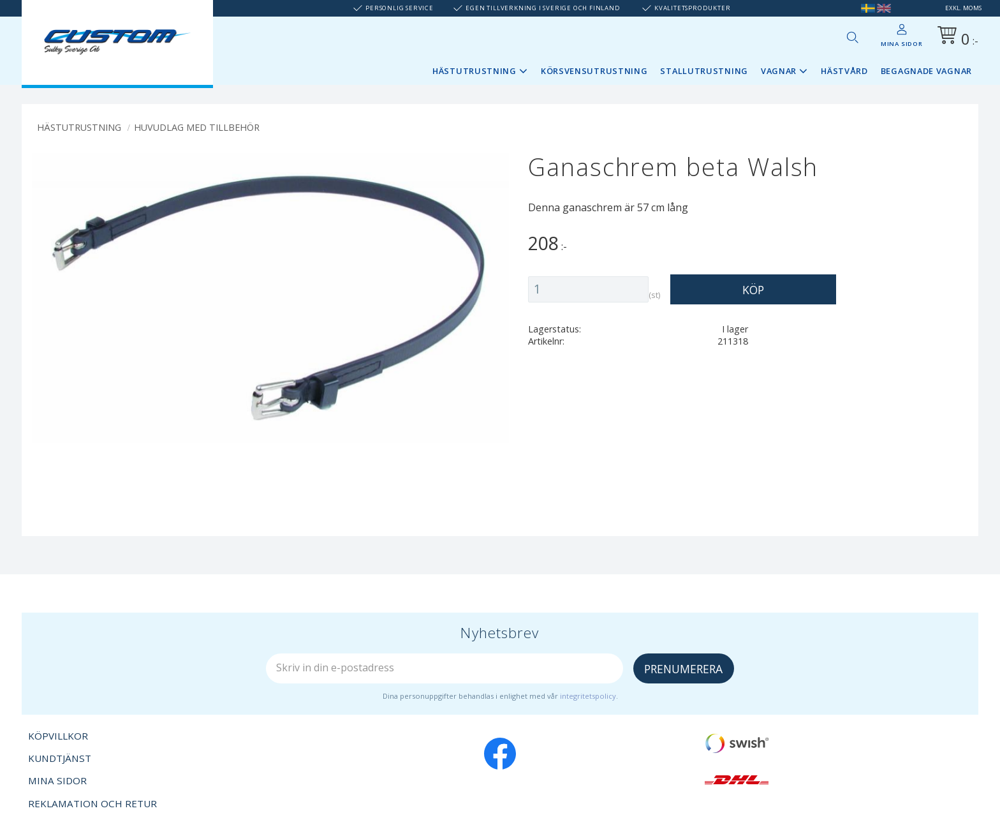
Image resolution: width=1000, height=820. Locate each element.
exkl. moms (963, 8)
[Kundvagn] (955, 37)
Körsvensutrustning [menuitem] (594, 71)
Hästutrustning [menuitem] (474, 71)
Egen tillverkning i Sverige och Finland (543, 8)
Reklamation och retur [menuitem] (92, 803)
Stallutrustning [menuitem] (704, 71)
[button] (852, 37)
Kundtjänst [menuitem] (59, 758)
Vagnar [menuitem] (779, 71)
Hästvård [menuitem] (844, 71)
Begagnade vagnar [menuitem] (926, 71)
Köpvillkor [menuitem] (58, 735)
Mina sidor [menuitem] (902, 44)
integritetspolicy (588, 696)
